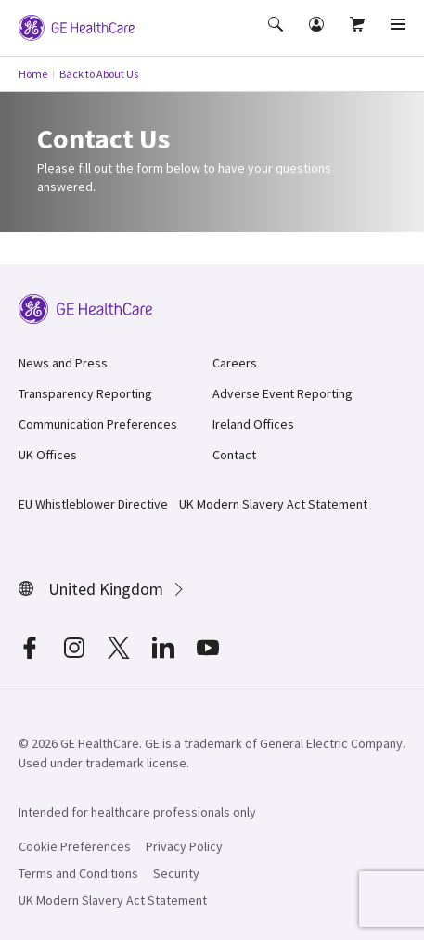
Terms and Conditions (78, 873)
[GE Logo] (77, 26)
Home (33, 74)
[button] (277, 37)
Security (176, 873)
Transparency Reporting (85, 393)
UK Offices (48, 454)
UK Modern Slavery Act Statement (273, 504)
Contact (234, 454)
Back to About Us (98, 74)
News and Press (63, 362)
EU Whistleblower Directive (93, 504)
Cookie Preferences (75, 846)
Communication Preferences (98, 424)
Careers (234, 362)
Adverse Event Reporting (282, 393)
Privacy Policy (184, 846)
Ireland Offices (253, 424)
